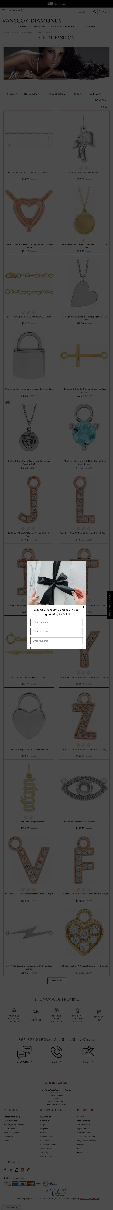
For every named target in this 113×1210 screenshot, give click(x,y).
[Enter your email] (56, 640)
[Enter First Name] (56, 622)
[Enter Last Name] (56, 631)
